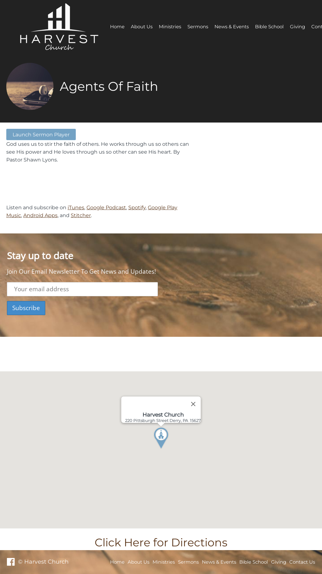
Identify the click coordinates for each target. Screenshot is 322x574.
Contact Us (302, 562)
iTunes (76, 207)
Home (117, 27)
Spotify (137, 207)
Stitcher (81, 215)
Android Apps (40, 215)
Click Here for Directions (161, 542)
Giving (297, 27)
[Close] (193, 404)
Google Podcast (106, 207)
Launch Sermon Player (41, 134)
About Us (142, 27)
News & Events (231, 27)
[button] (172, 449)
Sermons (197, 27)
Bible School (269, 27)
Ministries (170, 27)
